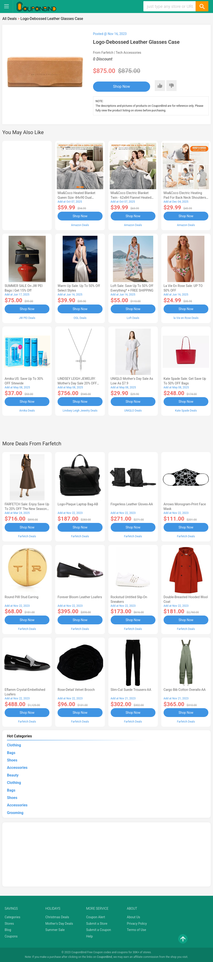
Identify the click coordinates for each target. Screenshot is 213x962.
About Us (133, 917)
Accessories (17, 767)
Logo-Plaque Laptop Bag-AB (78, 504)
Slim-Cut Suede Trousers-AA (131, 690)
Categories (12, 917)
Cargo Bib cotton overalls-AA (185, 690)
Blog (8, 930)
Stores (9, 923)
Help (89, 936)
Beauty (13, 775)
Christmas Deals (57, 917)
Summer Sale (55, 930)
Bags (11, 753)
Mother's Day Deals (59, 923)
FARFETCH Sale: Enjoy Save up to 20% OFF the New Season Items (27, 508)
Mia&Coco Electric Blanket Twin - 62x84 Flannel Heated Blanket (131, 197)
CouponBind (104, 957)
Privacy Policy (137, 923)
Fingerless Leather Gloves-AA (132, 504)
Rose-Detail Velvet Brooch (76, 690)
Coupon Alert (95, 917)
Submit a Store (96, 923)
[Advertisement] (27, 184)
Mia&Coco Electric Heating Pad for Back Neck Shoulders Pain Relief (185, 197)
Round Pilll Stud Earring (21, 597)
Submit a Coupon (98, 930)
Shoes (12, 760)
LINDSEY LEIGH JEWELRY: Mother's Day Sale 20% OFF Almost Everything (77, 383)
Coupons (11, 936)
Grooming (15, 813)
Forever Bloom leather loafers (80, 597)
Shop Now (121, 86)
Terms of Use (136, 930)
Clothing (14, 745)
